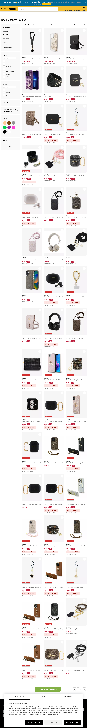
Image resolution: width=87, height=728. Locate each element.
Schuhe (5, 31)
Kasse (83, 8)
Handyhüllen (6, 45)
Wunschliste (68, 9)
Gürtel (4, 42)
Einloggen (77, 9)
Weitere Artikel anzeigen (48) (47, 689)
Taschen (6, 35)
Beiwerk (6, 39)
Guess (24, 57)
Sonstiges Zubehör (7, 47)
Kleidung (6, 27)
